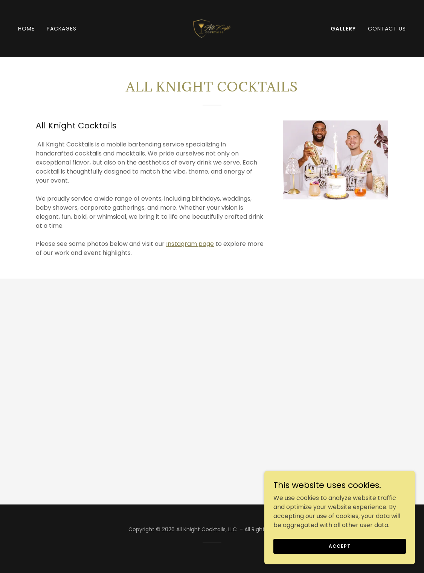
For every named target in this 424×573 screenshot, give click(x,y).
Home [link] (26, 28)
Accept (339, 561)
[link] (211, 28)
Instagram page (190, 243)
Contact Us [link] (387, 28)
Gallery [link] (343, 28)
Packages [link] (61, 28)
